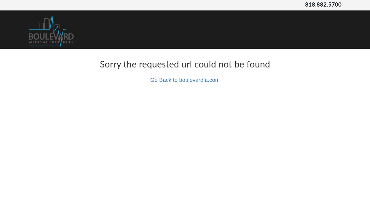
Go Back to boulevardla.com (185, 80)
